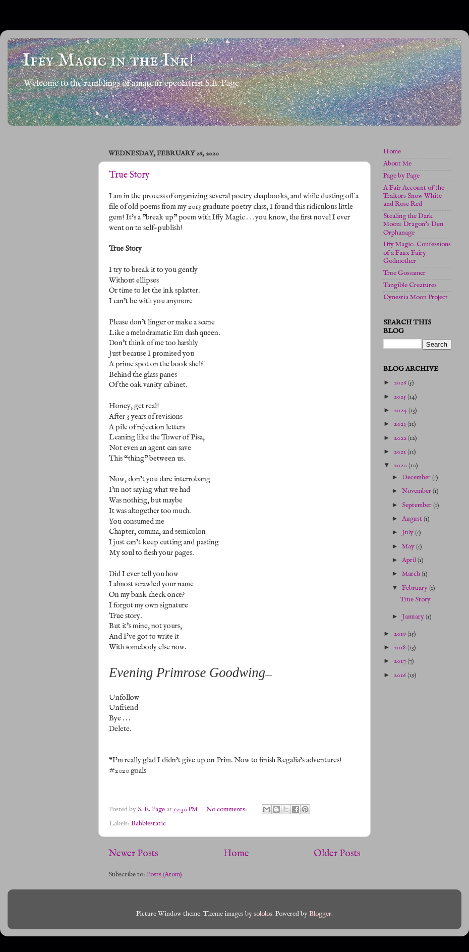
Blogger (320, 914)
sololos (263, 914)
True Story (129, 175)
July (408, 532)
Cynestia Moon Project (415, 297)
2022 (401, 438)
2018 (400, 647)
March (412, 574)
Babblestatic (148, 823)
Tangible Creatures (410, 285)
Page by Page (401, 176)
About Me (397, 163)
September (417, 505)
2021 (400, 451)
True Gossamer (404, 273)
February (415, 588)
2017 (400, 661)
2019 (400, 634)
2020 (401, 465)
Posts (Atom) (164, 874)
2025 (400, 397)
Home (236, 854)
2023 (400, 424)
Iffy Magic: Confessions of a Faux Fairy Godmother (417, 252)
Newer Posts (133, 854)
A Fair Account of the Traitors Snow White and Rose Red (413, 196)
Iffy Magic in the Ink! (108, 60)
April (410, 560)
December (417, 477)
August (413, 519)
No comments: (227, 809)
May (409, 546)
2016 (400, 675)
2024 (401, 410)
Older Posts (337, 854)
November (417, 491)
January (414, 616)
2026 (401, 382)
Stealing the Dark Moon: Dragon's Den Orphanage (413, 224)
